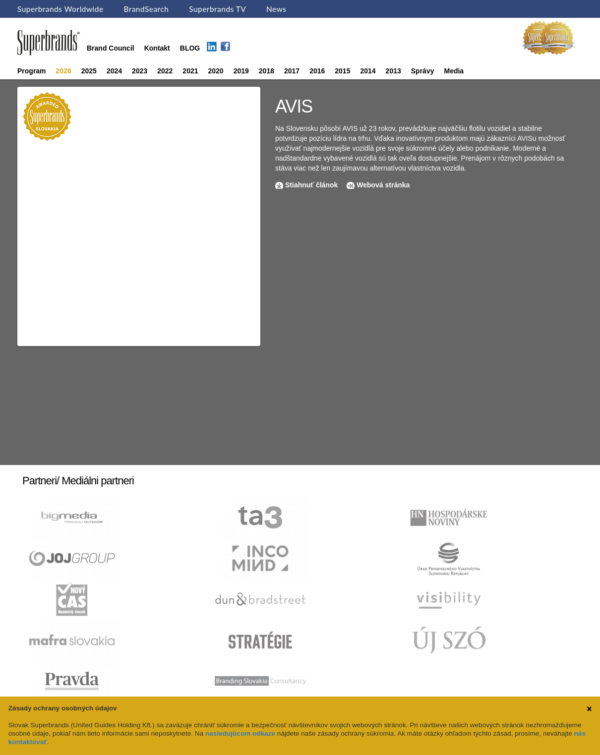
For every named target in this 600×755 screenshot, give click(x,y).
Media (454, 71)
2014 (367, 71)
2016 (317, 71)
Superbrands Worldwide (60, 8)
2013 (393, 71)
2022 (165, 71)
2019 (241, 71)
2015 (342, 71)
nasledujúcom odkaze (240, 733)
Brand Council (110, 48)
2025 (89, 71)
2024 (114, 71)
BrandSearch (146, 8)
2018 (266, 71)
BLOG (190, 48)
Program (31, 71)
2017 (292, 71)
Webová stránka (383, 185)
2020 (216, 71)
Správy (422, 71)
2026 (63, 71)
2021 (190, 71)
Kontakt (157, 48)
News (276, 8)
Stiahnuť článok (312, 185)
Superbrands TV (217, 8)
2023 (139, 71)
